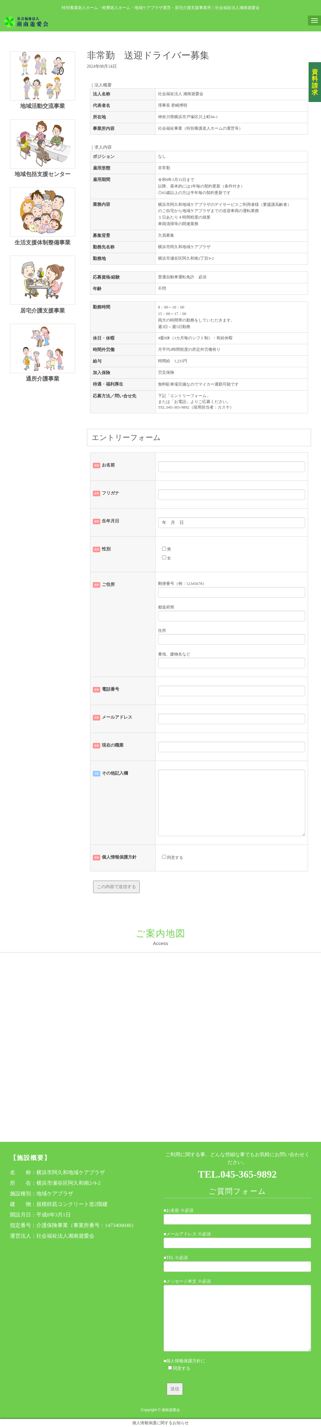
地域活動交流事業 (42, 106)
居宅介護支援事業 (42, 311)
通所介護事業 (42, 379)
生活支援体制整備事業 (42, 242)
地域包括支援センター (42, 174)
